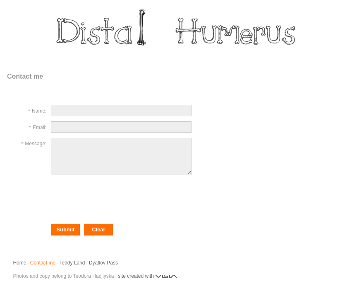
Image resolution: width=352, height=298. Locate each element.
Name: (39, 111)
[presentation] (114, 199)
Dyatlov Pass (103, 263)
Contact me (42, 263)
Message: (35, 144)
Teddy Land (72, 263)
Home (19, 263)
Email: (39, 127)
